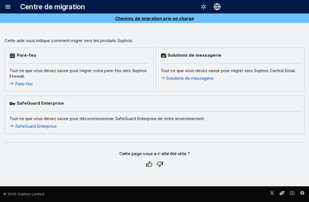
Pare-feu (20, 83)
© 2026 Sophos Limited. (24, 194)
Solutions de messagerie (187, 78)
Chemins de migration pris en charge (154, 18)
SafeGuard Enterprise (33, 126)
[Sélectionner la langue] (217, 6)
